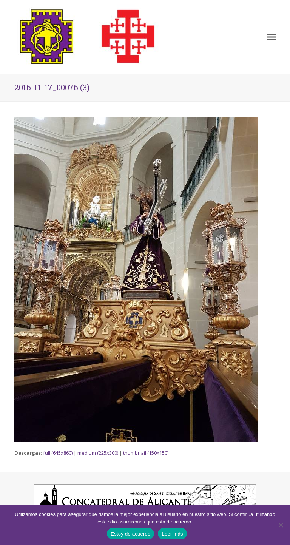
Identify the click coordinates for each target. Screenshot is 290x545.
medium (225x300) (97, 452)
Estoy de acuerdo (130, 534)
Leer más (172, 534)
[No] (280, 525)
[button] (271, 37)
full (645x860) (57, 452)
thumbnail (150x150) (145, 452)
